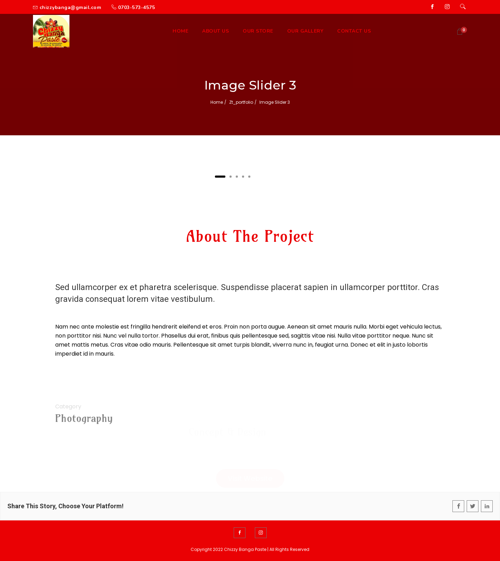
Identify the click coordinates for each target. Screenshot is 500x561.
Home (216, 102)
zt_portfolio (241, 102)
